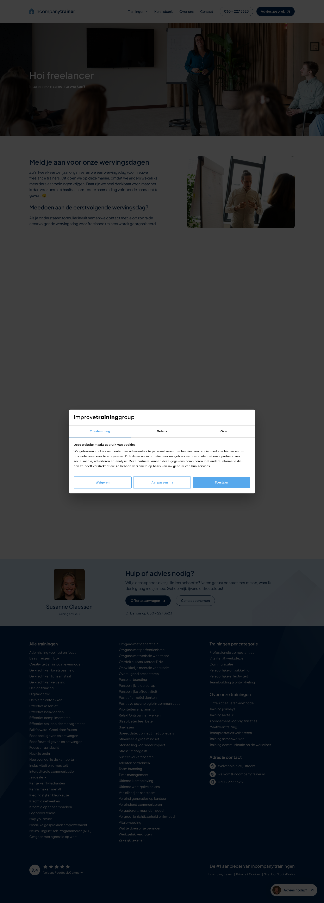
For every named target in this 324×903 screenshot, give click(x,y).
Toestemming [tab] (100, 431)
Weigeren (103, 482)
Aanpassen (162, 482)
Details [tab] (162, 431)
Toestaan (221, 482)
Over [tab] (224, 431)
